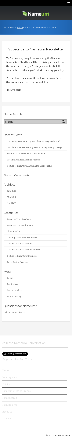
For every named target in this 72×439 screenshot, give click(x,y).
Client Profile (13, 231)
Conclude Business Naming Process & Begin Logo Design (34, 147)
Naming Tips (9, 404)
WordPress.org (14, 296)
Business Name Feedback (19, 219)
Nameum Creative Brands (16, 391)
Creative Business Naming (19, 243)
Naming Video (10, 377)
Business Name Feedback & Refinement (26, 153)
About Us (7, 411)
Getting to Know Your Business (22, 256)
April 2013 (11, 203)
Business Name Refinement (20, 225)
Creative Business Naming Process (23, 160)
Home (20, 27)
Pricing (6, 384)
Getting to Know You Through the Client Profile (29, 166)
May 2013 (11, 197)
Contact (6, 418)
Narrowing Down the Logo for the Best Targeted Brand (33, 141)
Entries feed (13, 284)
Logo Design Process (17, 262)
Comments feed (14, 290)
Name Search (9, 397)
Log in (10, 278)
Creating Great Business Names (22, 237)
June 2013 (11, 191)
